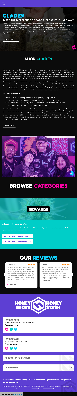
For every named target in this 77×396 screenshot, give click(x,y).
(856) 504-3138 (11, 325)
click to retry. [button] (17, 394)
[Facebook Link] (6, 329)
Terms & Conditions (48, 388)
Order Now (11, 39)
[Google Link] (15, 329)
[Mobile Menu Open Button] (3, 3)
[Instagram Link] (11, 329)
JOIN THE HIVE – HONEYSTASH (17, 242)
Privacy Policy (35, 388)
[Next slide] (71, 274)
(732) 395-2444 (12, 344)
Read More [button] (9, 125)
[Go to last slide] (5, 274)
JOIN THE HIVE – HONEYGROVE (17, 236)
